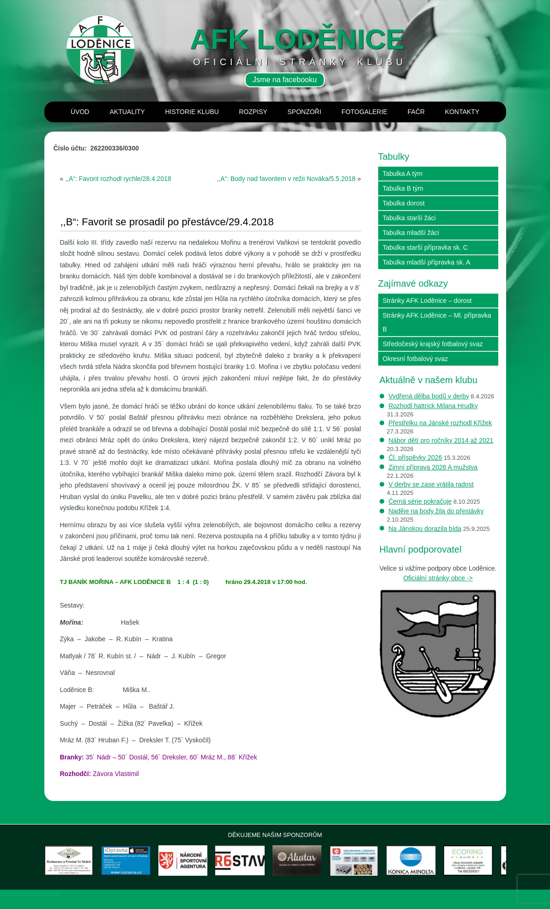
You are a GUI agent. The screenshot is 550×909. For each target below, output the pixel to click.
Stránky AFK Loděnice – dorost (427, 300)
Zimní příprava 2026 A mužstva (432, 467)
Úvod (80, 111)
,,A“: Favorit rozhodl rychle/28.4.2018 (118, 178)
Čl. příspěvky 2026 (415, 457)
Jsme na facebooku (285, 80)
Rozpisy (253, 111)
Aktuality (127, 111)
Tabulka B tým (403, 188)
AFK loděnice (297, 39)
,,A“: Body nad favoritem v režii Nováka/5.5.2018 (286, 178)
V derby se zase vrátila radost (430, 484)
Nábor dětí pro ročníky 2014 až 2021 (440, 440)
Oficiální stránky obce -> (438, 578)
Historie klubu (191, 111)
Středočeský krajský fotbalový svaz (433, 344)
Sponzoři (304, 111)
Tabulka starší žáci (409, 218)
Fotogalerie (364, 111)
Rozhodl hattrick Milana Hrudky (433, 405)
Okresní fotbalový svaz (415, 358)
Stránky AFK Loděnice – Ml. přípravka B (437, 322)
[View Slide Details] (79, 866)
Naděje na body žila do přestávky (436, 511)
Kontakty (462, 111)
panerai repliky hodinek (31, 905)
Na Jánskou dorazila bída (424, 528)
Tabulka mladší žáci (411, 232)
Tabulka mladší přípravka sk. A (427, 262)
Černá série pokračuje (420, 501)
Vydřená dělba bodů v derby (428, 396)
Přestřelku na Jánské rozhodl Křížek (440, 423)
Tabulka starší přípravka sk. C (425, 247)
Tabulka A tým (403, 173)
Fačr (416, 111)
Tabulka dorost (404, 203)
